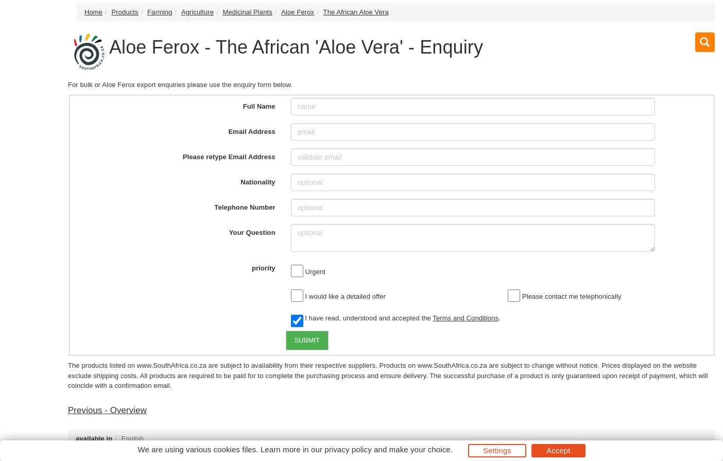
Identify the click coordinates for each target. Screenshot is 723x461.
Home (93, 12)
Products (125, 12)
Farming (159, 12)
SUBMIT (307, 340)
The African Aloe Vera (356, 12)
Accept (558, 450)
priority (264, 268)
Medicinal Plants (247, 12)
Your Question (252, 232)
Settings (497, 450)
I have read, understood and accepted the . (396, 318)
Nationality (258, 182)
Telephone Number (244, 207)
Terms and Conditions (465, 318)
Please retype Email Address (229, 157)
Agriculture (197, 12)
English (133, 438)
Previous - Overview (107, 410)
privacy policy (347, 449)
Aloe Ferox (297, 12)
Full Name (259, 106)
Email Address (252, 131)
